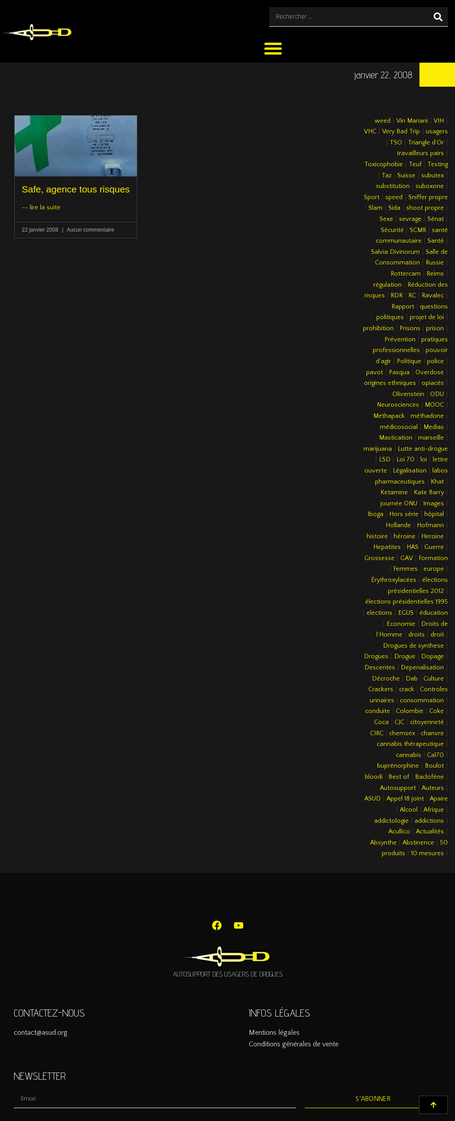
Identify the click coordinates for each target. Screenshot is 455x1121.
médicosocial (399, 427)
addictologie (391, 821)
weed (383, 120)
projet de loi (427, 317)
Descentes (379, 667)
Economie (401, 624)
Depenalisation (422, 667)
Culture (433, 678)
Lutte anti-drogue (423, 448)
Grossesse (379, 558)
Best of (398, 777)
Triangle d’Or (426, 142)
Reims (435, 273)
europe (433, 569)
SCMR (418, 230)
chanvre (432, 733)
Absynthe (383, 842)
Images (433, 503)
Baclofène (429, 777)
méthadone (427, 416)
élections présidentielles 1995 (406, 601)
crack (406, 689)
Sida (394, 208)
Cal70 (435, 755)
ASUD (372, 798)
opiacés (433, 383)
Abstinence (418, 842)
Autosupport (398, 788)
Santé (435, 240)
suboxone (429, 186)
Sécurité (392, 230)
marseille (431, 437)
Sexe (386, 219)
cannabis (408, 755)
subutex (432, 175)
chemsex (402, 733)
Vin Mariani (412, 120)
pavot (374, 372)
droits (416, 634)
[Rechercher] (438, 16)
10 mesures (427, 853)
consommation (422, 700)
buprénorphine (398, 765)
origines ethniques (390, 383)
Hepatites (387, 547)
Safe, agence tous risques (76, 189)
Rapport (402, 306)
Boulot (434, 765)
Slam (375, 208)
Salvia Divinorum (395, 252)
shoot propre (425, 208)
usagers (437, 131)
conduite (377, 711)
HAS (413, 547)
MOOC (434, 404)
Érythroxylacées (393, 580)
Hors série (404, 514)
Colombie (409, 711)
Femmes (405, 569)
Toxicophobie (383, 164)
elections (379, 613)
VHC (370, 131)
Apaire (439, 798)
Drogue (404, 656)
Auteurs (433, 788)
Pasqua (399, 372)
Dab (412, 678)
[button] (273, 48)
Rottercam (406, 273)
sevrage (410, 219)
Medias (433, 427)
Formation (433, 558)
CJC (399, 722)
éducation (433, 613)
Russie (435, 262)
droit (437, 634)
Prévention (399, 339)
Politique (409, 361)
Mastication (395, 437)
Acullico (399, 831)
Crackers (380, 689)
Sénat (435, 219)
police (435, 361)
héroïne (404, 536)
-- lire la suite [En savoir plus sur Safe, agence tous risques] (41, 207)
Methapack (389, 416)
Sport (371, 197)
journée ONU (398, 503)
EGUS (406, 613)
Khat (437, 481)
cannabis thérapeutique (410, 744)
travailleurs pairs (420, 153)
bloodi (374, 777)
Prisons (409, 328)
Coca (381, 722)
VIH (439, 120)
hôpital (434, 514)
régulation (387, 284)
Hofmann (430, 525)
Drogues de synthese (413, 645)
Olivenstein (408, 394)
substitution (393, 186)
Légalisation (410, 470)
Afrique (433, 809)
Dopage (432, 656)
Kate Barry (429, 492)
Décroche (386, 678)
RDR (397, 295)
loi (423, 459)
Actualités (430, 831)
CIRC (376, 733)
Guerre (434, 547)
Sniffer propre (428, 197)
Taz (386, 175)
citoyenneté (427, 722)
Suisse (406, 175)
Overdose (429, 372)
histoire (377, 536)
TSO (396, 142)
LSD (385, 459)
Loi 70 (405, 459)
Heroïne (432, 536)
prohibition (378, 328)
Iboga (375, 514)
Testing (437, 164)
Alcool (409, 809)
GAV (406, 558)
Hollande (398, 525)
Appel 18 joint (405, 798)
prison (435, 328)
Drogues (376, 656)
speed (394, 197)
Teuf (415, 164)
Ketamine (394, 492)
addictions (429, 821)
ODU (437, 394)
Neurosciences (398, 404)
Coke (436, 711)
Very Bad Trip (401, 131)
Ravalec (433, 295)
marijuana (377, 448)
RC (412, 295)
